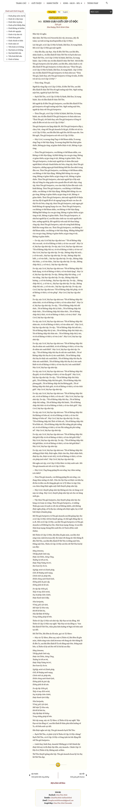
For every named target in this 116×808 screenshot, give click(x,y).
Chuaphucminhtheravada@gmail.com (60, 800)
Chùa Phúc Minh (61, 795)
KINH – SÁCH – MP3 (72, 3)
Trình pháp (92, 3)
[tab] (52, 12)
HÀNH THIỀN (52, 3)
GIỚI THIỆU (36, 3)
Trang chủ (21, 3)
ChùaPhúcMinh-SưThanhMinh (61, 797)
